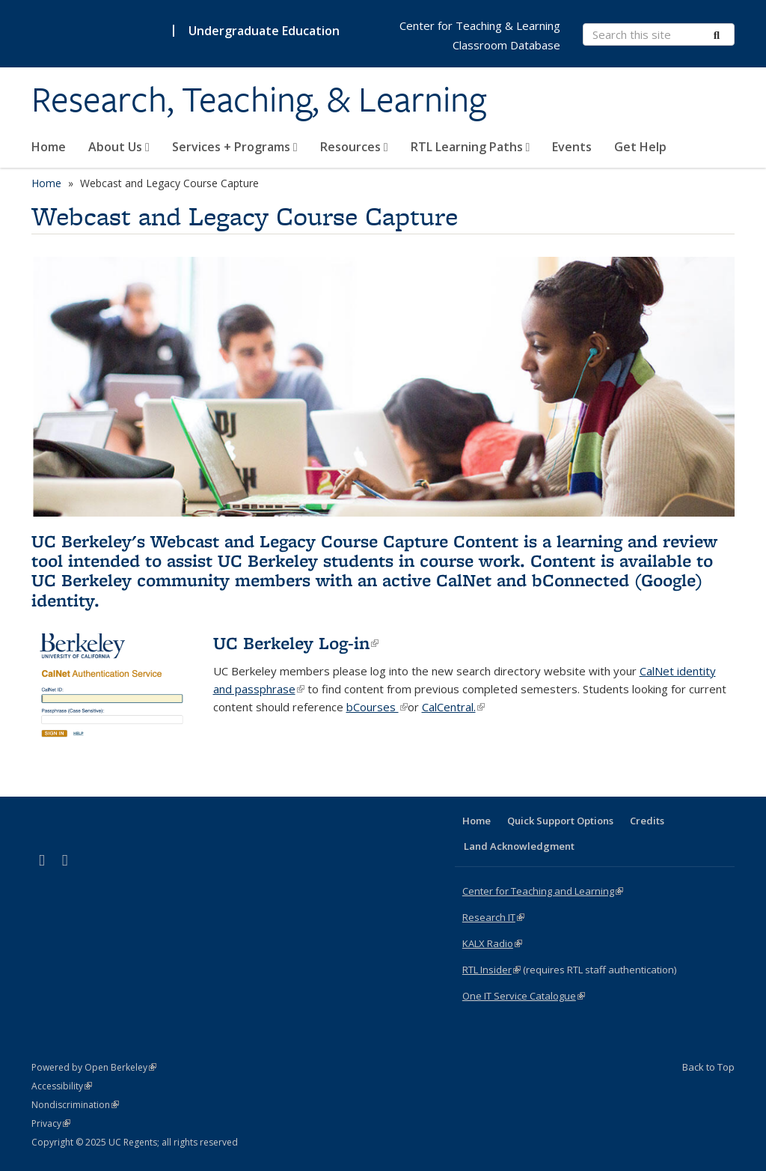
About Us (119, 147)
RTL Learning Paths (470, 147)
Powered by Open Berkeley (93, 1067)
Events (572, 147)
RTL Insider (491, 969)
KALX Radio (492, 943)
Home (48, 147)
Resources (354, 147)
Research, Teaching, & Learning (258, 99)
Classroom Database (506, 44)
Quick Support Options (560, 820)
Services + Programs (235, 147)
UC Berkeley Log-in (296, 642)
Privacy (50, 1123)
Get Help (640, 147)
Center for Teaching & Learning (479, 25)
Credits (647, 820)
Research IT (493, 917)
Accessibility (61, 1086)
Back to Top (708, 1067)
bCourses (377, 706)
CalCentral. (453, 706)
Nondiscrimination (75, 1104)
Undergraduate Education (264, 30)
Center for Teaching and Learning (542, 891)
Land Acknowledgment (519, 846)
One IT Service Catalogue (523, 996)
